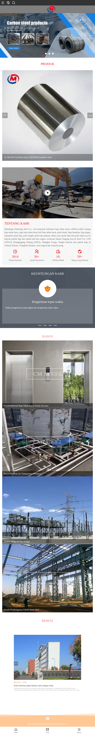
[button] (42, 53)
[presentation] (5, 115)
